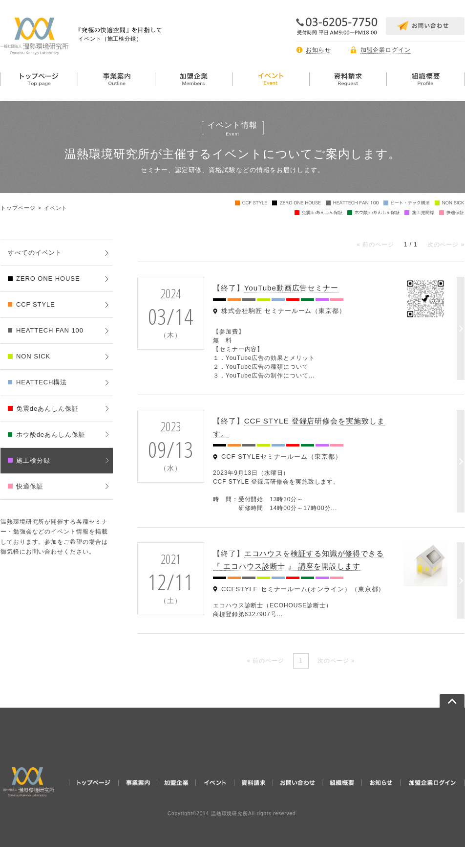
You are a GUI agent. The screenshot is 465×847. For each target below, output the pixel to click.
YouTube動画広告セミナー (291, 288)
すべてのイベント (35, 252)
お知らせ (318, 49)
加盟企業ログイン (385, 49)
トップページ (17, 208)
